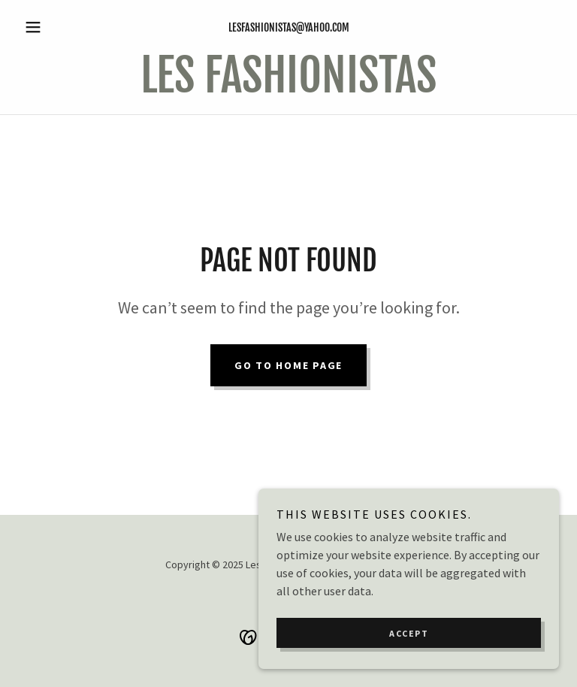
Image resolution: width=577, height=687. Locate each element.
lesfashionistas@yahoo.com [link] (288, 27)
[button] (58, 27)
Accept (408, 664)
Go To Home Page (288, 365)
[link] (288, 87)
